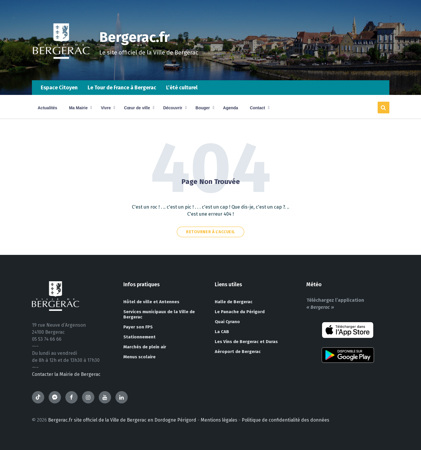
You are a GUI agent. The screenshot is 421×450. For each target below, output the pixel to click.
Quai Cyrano (227, 321)
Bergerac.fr (135, 37)
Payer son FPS (138, 327)
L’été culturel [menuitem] (181, 87)
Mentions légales (219, 420)
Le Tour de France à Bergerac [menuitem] (122, 87)
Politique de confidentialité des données (285, 420)
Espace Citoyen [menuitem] (59, 87)
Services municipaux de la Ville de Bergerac (159, 314)
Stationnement (139, 337)
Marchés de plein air (144, 347)
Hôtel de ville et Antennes (151, 301)
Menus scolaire (139, 356)
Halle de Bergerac (234, 301)
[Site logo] (61, 68)
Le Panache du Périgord (240, 311)
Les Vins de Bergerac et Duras (246, 341)
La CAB (222, 331)
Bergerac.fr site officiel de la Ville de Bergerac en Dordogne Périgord (122, 420)
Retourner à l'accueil (210, 231)
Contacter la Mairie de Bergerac (66, 374)
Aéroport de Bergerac (238, 351)
